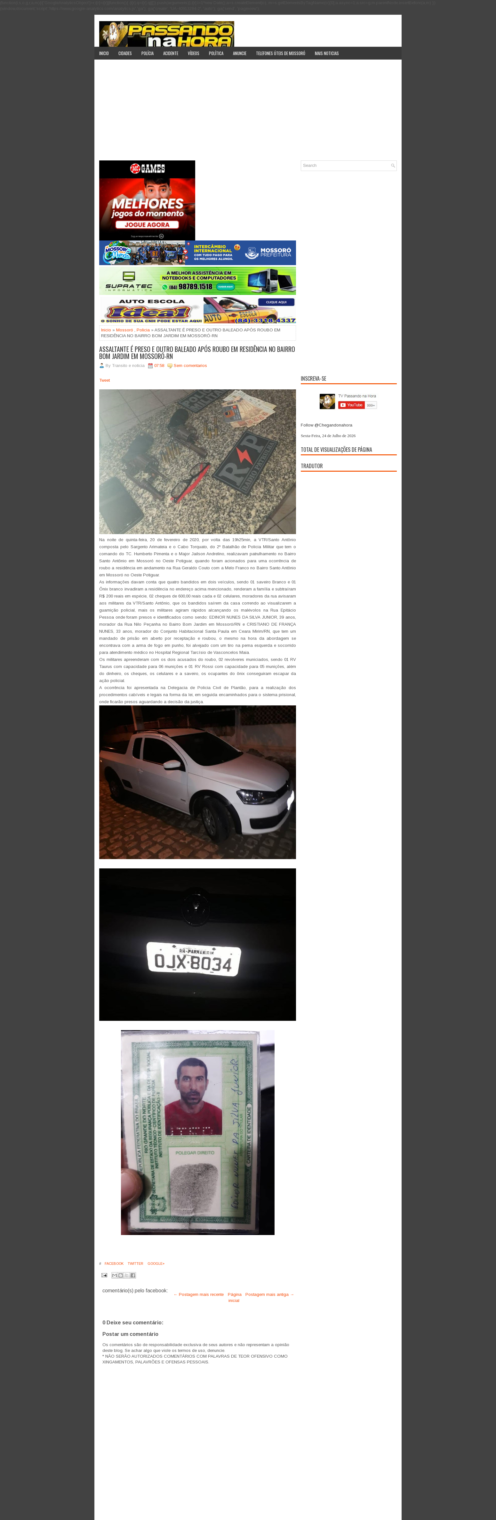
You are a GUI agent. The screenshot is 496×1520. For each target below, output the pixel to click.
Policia (143, 330)
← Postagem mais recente (198, 1294)
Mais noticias (327, 53)
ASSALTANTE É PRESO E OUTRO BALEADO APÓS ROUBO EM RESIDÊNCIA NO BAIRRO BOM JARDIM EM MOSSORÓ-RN (197, 352)
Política (216, 53)
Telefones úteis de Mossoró (280, 53)
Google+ (156, 1263)
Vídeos (193, 53)
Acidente (170, 53)
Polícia (147, 53)
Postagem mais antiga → (269, 1294)
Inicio (104, 53)
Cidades (125, 53)
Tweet (104, 380)
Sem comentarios (190, 365)
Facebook (114, 1263)
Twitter (135, 1263)
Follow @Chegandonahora (326, 425)
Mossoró (124, 330)
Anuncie (239, 53)
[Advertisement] (248, 112)
